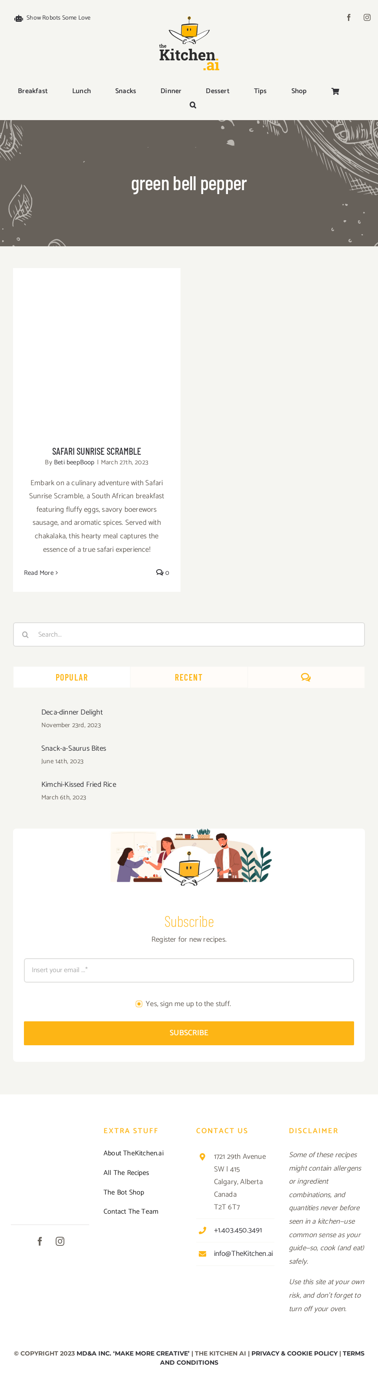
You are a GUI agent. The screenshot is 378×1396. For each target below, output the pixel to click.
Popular (72, 677)
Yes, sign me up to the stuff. (188, 1004)
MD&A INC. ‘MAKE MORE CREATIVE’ (133, 1353)
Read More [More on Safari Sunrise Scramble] (39, 572)
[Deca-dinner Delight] (24, 714)
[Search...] (189, 634)
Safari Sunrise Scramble (96, 450)
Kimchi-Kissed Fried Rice (78, 785)
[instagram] (367, 17)
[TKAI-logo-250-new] (189, 14)
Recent (189, 677)
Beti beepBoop (74, 462)
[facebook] (349, 17)
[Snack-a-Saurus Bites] (24, 750)
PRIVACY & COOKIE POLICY (294, 1353)
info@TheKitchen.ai (243, 1254)
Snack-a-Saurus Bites (73, 748)
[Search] (25, 634)
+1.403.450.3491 (238, 1230)
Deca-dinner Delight (72, 712)
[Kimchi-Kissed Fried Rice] (24, 786)
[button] (193, 105)
